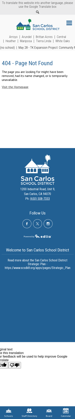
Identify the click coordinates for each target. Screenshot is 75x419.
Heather (11, 41)
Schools (8, 412)
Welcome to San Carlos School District (37, 250)
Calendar (66, 412)
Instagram (48, 225)
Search (37, 12)
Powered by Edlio (38, 236)
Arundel (27, 37)
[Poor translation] (14, 365)
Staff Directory (29, 412)
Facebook (26, 225)
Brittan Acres (44, 37)
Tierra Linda (43, 41)
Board (49, 412)
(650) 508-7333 (40, 199)
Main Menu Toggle (69, 23)
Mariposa (26, 41)
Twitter (37, 225)
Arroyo (13, 37)
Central (61, 37)
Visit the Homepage (15, 87)
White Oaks (62, 41)
